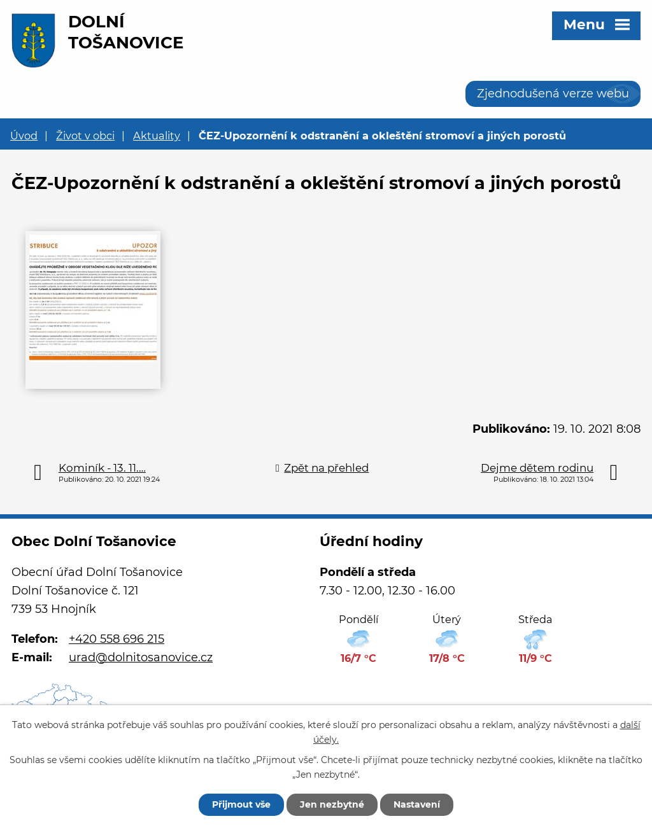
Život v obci (85, 135)
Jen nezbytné (332, 804)
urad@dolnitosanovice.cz (141, 657)
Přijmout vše (241, 804)
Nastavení (416, 804)
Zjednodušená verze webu (553, 94)
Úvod (24, 135)
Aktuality (156, 135)
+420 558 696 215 (116, 639)
